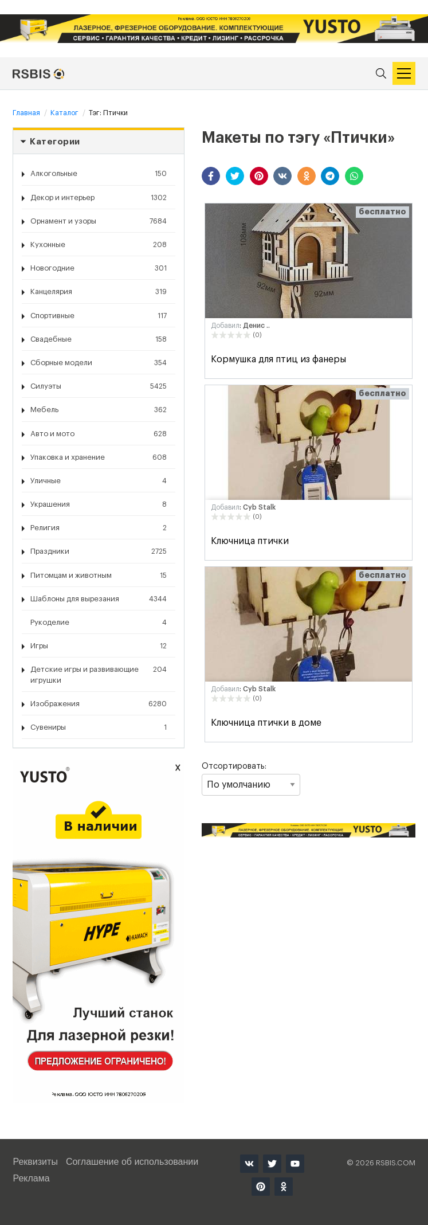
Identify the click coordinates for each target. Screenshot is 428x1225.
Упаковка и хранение (98, 457)
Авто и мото (98, 434)
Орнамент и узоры (98, 221)
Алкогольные (98, 174)
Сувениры (98, 727)
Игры (98, 646)
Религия (98, 528)
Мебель (98, 410)
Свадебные (98, 339)
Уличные (98, 481)
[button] (211, 176)
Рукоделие (98, 622)
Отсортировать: (251, 779)
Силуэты (98, 386)
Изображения (98, 704)
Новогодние (98, 268)
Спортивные (98, 316)
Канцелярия (98, 292)
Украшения (98, 504)
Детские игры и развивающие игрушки (98, 673)
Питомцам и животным (98, 575)
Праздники (98, 551)
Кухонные (98, 245)
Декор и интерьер (98, 198)
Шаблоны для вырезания (98, 599)
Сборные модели (98, 363)
